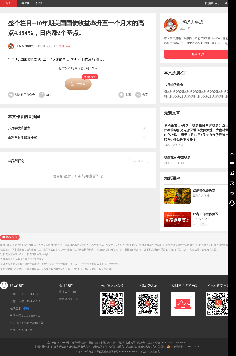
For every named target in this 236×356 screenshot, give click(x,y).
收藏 (124, 94)
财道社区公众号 (21, 94)
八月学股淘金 (173, 85)
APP (45, 94)
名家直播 (24, 3)
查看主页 (198, 54)
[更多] (227, 43)
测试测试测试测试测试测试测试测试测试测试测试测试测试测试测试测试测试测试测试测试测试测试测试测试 (198, 94)
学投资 (39, 3)
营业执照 (130, 342)
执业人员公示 (67, 291)
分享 (141, 94)
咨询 (26, 308)
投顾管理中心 (212, 3)
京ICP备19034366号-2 (59, 342)
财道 (8, 3)
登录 (227, 3)
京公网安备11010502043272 (186, 346)
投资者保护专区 (69, 299)
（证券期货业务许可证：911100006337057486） (162, 342)
